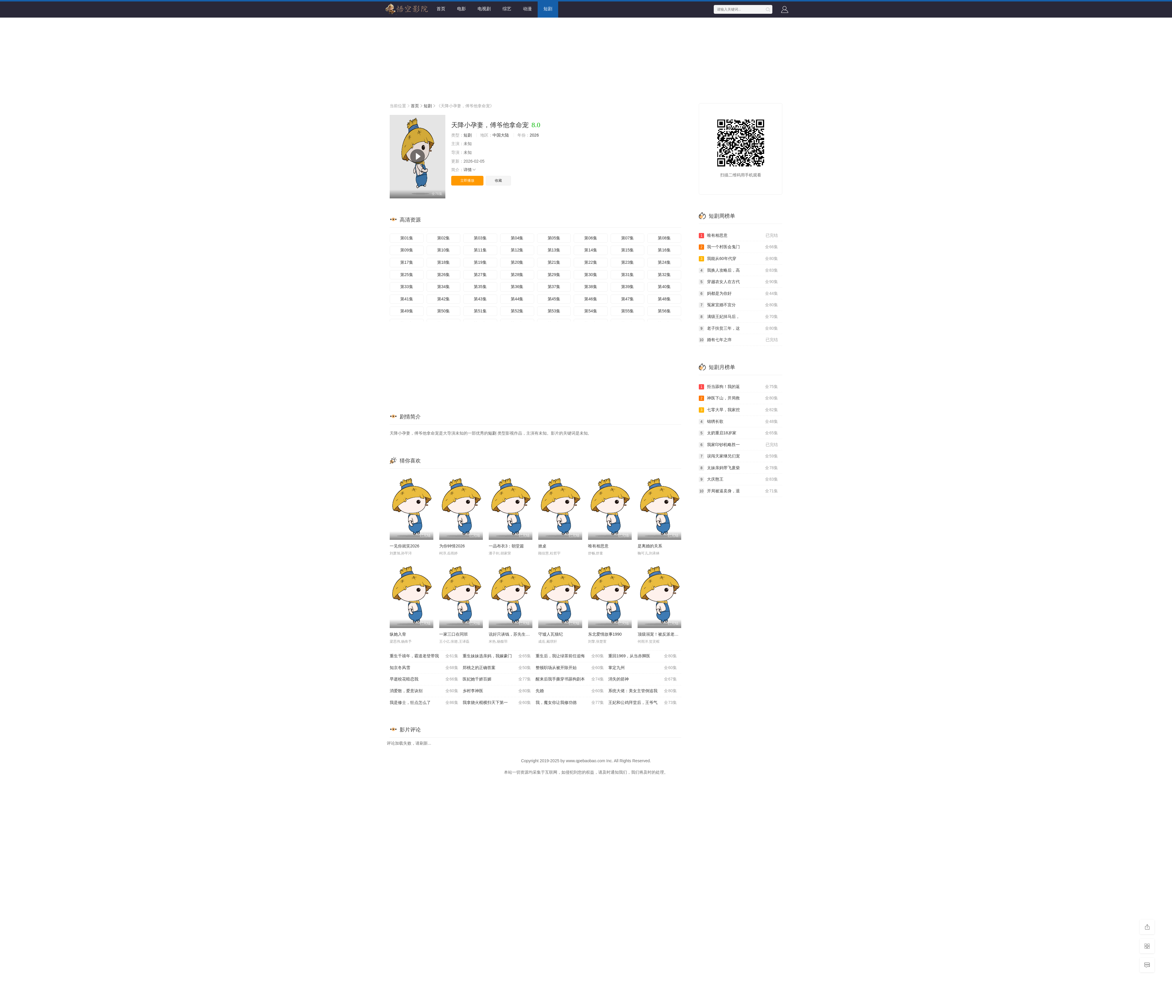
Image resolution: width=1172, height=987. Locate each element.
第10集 (443, 250)
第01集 (406, 238)
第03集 (480, 238)
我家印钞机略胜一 (738, 445)
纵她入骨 (398, 634)
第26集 (443, 274)
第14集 (590, 250)
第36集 (517, 286)
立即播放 (467, 180)
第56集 (664, 311)
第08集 (664, 238)
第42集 (443, 299)
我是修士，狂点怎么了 (424, 703)
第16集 (664, 250)
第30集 (590, 274)
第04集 (517, 238)
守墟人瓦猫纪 (550, 634)
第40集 (664, 286)
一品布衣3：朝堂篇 (506, 546)
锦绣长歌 (738, 422)
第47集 (627, 299)
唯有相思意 (598, 546)
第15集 (627, 250)
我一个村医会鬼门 (738, 247)
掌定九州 (642, 668)
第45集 (554, 299)
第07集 (627, 238)
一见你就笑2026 (404, 546)
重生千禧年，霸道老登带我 (424, 656)
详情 (470, 169)
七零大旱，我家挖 (738, 410)
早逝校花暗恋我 (424, 679)
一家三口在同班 (453, 634)
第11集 (480, 250)
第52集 (517, 311)
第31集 (627, 274)
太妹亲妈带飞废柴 (738, 468)
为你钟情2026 (452, 546)
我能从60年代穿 (738, 259)
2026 (534, 135)
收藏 (498, 180)
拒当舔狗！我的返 (738, 387)
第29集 (554, 274)
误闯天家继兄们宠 (738, 456)
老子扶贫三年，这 (738, 328)
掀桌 (542, 546)
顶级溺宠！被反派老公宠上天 (664, 634)
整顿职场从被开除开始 (570, 668)
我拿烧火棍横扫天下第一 (497, 703)
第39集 (627, 286)
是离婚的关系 (650, 546)
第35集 (480, 286)
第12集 (517, 250)
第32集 (664, 274)
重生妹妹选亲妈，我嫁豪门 (497, 656)
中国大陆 (501, 135)
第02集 (443, 238)
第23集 (627, 262)
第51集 (480, 311)
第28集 (517, 274)
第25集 (406, 274)
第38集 (590, 286)
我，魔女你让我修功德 (570, 703)
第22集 (590, 262)
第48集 (664, 299)
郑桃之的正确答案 (497, 668)
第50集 (443, 311)
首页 (441, 8)
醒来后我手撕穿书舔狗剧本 (570, 679)
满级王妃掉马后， (738, 317)
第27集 (480, 274)
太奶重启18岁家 (738, 433)
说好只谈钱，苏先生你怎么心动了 (519, 634)
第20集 (517, 262)
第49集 (406, 311)
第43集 (480, 299)
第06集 (590, 238)
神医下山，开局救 (738, 398)
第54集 (590, 311)
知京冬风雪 (424, 668)
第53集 (554, 311)
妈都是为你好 (738, 294)
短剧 (548, 8)
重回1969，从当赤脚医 (642, 656)
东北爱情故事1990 (605, 634)
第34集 (443, 286)
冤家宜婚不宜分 (738, 305)
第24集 (664, 262)
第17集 (406, 262)
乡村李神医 (497, 691)
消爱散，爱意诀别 (424, 691)
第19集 (480, 262)
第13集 (554, 250)
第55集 (627, 311)
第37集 (554, 286)
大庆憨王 (738, 479)
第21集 (554, 262)
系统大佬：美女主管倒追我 (642, 691)
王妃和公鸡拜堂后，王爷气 (642, 703)
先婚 (570, 691)
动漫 (527, 8)
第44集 (517, 299)
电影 (461, 8)
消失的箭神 (642, 679)
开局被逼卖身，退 (738, 491)
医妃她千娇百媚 (497, 679)
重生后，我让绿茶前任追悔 (570, 656)
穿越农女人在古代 (738, 282)
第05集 (554, 238)
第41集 (406, 299)
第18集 (443, 262)
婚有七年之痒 (738, 340)
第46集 (590, 299)
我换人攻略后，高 (738, 270)
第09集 (406, 250)
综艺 (506, 8)
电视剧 (484, 8)
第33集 (406, 286)
